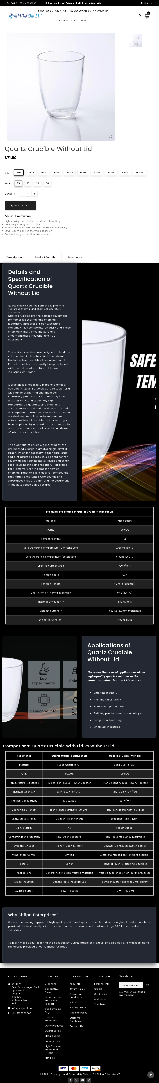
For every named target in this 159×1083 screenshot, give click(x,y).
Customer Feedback (76, 1019)
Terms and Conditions (76, 996)
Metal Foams (52, 1036)
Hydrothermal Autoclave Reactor (53, 1000)
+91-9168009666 (21, 1013)
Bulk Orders (83, 3)
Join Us (74, 1002)
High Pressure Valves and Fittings (53, 1049)
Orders (98, 989)
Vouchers (99, 1004)
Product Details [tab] (45, 257)
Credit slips (101, 994)
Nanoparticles (53, 1041)
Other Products (54, 1025)
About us (75, 983)
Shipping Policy (78, 1012)
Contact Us (76, 1026)
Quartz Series (53, 1030)
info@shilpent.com (23, 1008)
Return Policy (77, 989)
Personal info (102, 983)
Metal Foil (50, 1057)
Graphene (51, 983)
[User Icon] (146, 3)
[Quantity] (22, 194)
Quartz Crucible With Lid (125, 755)
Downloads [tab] (75, 257)
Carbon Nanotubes (51, 1019)
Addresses (100, 999)
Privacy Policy (78, 1007)
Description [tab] (14, 257)
